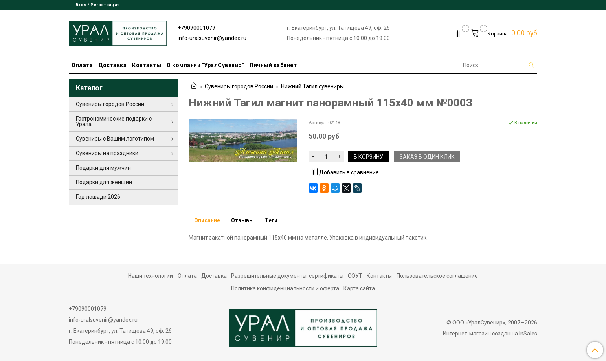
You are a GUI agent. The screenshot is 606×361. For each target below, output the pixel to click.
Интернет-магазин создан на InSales (490, 333)
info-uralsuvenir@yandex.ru (212, 38)
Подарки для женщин (104, 182)
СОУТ (355, 276)
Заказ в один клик (427, 157)
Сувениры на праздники (107, 153)
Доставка (112, 65)
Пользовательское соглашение (437, 276)
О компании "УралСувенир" (205, 65)
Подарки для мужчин (103, 168)
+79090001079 (196, 28)
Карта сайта (359, 288)
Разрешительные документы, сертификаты (287, 276)
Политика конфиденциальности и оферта (285, 288)
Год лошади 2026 (98, 197)
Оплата (82, 65)
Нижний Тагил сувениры (312, 86)
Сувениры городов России (239, 86)
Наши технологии (150, 276)
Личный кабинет (273, 65)
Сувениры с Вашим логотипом (115, 139)
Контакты (146, 65)
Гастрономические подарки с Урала (114, 121)
